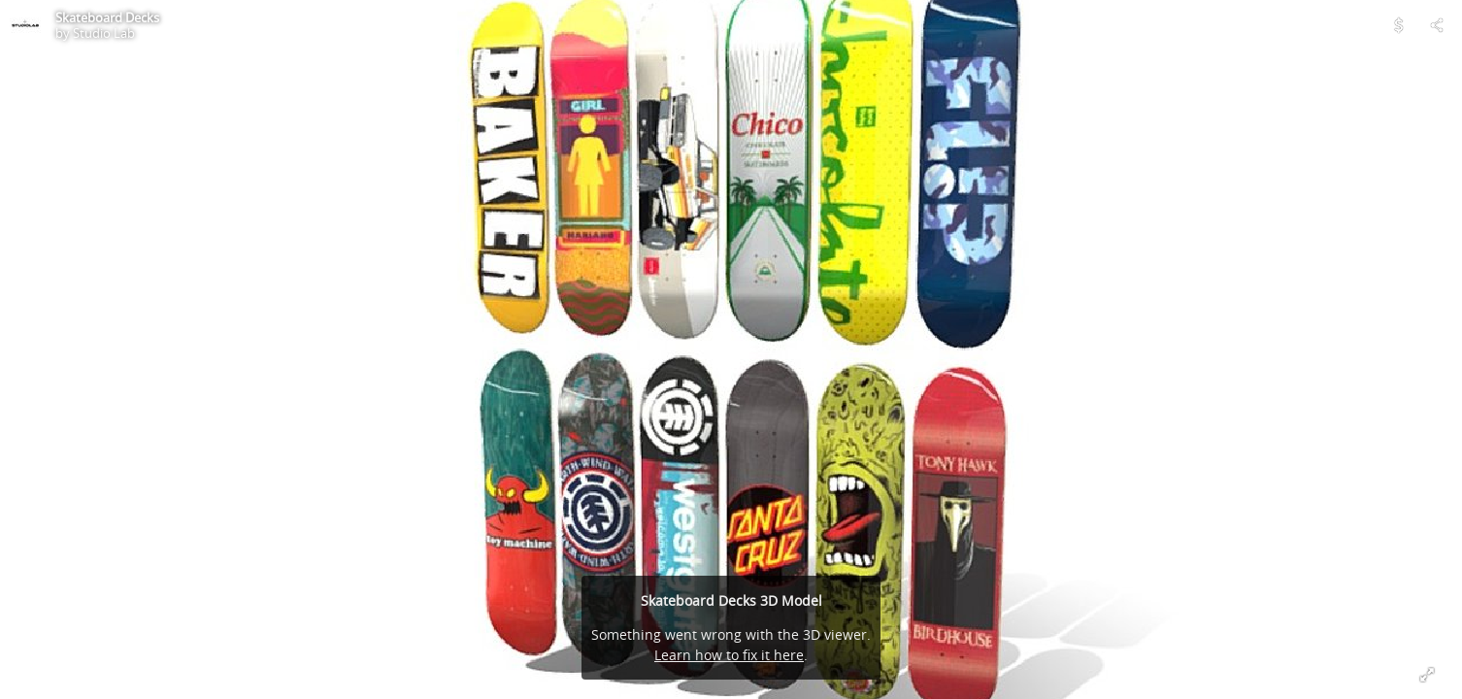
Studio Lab (104, 33)
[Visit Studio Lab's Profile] (25, 25)
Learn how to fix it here (729, 655)
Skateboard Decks (107, 17)
